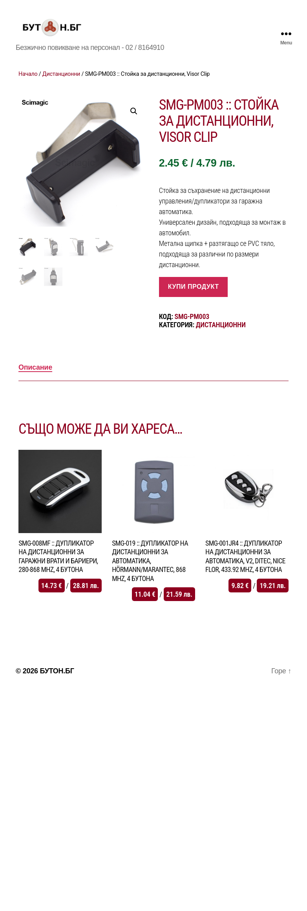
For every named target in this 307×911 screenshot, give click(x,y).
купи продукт (193, 297)
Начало (28, 84)
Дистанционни (61, 84)
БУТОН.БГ (57, 682)
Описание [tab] (35, 378)
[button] (134, 122)
